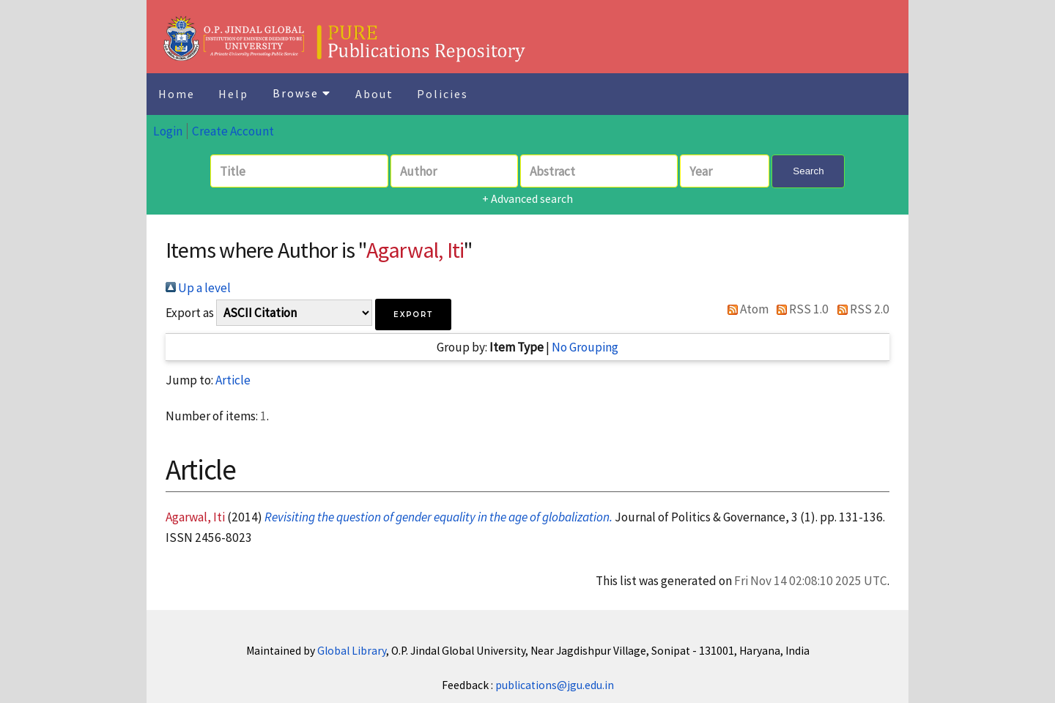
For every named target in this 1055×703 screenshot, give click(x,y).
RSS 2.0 (860, 309)
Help (233, 93)
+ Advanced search (527, 198)
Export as (190, 313)
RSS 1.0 (800, 309)
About (374, 93)
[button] (413, 314)
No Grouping (585, 347)
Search (808, 170)
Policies (442, 93)
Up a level (198, 288)
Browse (302, 93)
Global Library (351, 651)
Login (167, 131)
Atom (745, 309)
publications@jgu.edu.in (554, 685)
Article (233, 380)
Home (176, 93)
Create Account (233, 131)
